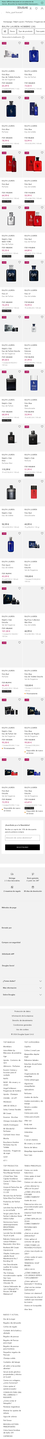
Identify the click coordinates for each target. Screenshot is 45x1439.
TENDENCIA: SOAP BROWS (31, 1264)
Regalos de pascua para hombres (11, 1347)
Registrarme (22, 847)
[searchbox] (22, 12)
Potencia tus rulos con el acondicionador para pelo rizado (33, 1206)
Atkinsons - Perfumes (11, 1066)
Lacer (5, 1157)
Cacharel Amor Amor (11, 1135)
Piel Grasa (7, 1420)
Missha (6, 1138)
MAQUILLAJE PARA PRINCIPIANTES (11, 1425)
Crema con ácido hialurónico (31, 1171)
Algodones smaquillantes (29, 1085)
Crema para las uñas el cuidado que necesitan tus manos (33, 1299)
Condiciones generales (22, 1025)
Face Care (28, 1155)
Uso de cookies (22, 1030)
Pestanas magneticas (11, 1407)
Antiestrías (28, 1132)
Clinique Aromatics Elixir (12, 1121)
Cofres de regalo (10, 1327)
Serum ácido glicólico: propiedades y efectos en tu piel (12, 1374)
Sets (26, 1070)
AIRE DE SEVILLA (10, 1106)
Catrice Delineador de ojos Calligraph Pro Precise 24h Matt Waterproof (12, 1290)
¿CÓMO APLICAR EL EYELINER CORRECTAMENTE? (32, 1194)
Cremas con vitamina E (33, 1293)
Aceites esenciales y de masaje (33, 1102)
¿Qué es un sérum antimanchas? (31, 1234)
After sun (28, 1121)
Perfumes (29, 22)
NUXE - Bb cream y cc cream (11, 1083)
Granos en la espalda (33, 1306)
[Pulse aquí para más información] (42, 3)
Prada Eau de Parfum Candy (11, 1203)
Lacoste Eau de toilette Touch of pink (12, 1234)
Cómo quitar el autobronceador (9, 1387)
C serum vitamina (31, 1140)
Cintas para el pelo (31, 1117)
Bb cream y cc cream (32, 1144)
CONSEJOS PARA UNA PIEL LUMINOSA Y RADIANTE (12, 1394)
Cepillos (27, 1047)
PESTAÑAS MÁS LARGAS (30, 1228)
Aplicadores (29, 1090)
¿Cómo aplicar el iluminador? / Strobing (33, 1282)
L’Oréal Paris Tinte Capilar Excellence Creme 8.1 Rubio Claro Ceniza (12, 1180)
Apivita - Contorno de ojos (12, 1061)
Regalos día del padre (12, 1323)
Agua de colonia (10, 1417)
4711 (5, 1161)
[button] (22, 981)
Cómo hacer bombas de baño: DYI (11, 1431)
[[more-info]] (13, 37)
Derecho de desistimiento (22, 1020)
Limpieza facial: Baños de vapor (33, 1214)
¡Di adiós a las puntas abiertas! (12, 1367)
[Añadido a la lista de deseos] (19, 43)
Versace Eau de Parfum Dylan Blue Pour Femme (12, 1197)
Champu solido (9, 1358)
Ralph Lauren (19, 22)
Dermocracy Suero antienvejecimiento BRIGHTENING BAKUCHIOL (10, 1226)
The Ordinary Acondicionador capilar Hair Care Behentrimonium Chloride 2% (12, 1278)
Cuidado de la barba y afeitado (12, 1332)
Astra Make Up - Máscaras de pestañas (12, 1051)
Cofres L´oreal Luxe (32, 1050)
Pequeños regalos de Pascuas (11, 1353)
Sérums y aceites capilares (31, 1108)
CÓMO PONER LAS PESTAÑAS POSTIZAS (32, 1246)
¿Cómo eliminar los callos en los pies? (31, 1187)
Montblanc (7, 1047)
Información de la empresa (22, 1016)
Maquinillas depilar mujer (31, 1055)
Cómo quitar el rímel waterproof (32, 1177)
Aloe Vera (28, 1309)
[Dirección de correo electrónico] (22, 838)
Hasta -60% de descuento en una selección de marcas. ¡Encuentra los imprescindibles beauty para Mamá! (19, 3)
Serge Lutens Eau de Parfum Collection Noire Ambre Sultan (12, 1216)
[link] (11, 66)
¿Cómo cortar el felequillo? (9, 1402)
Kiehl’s (5, 1079)
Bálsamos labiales (31, 1060)
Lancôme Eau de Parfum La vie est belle (12, 1209)
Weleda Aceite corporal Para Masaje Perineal (12, 1171)
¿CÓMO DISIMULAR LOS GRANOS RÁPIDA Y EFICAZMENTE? (33, 1275)
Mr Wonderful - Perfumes (9, 1130)
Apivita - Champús (10, 1094)
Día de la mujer (9, 1319)
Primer (26, 1136)
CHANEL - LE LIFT (10, 1098)
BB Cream (7, 1113)
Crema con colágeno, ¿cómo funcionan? (12, 1381)
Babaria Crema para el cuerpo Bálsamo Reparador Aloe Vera (12, 1241)
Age (5, 1056)
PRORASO (7, 1102)
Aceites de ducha (31, 1097)
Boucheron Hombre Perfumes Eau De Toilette (11, 1144)
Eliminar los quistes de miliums (12, 1412)
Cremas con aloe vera (33, 1182)
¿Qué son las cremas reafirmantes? (32, 1288)
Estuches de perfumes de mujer (33, 1065)
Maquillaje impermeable (33, 1151)
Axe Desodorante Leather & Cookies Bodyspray (10, 1267)
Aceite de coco (30, 1200)
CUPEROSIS (7, 1436)
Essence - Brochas (10, 1117)
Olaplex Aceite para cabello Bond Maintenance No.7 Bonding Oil (11, 1257)
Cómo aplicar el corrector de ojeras (32, 1240)
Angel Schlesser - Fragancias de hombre (12, 1089)
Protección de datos (22, 1011)
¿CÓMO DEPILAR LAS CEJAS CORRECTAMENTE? (33, 1221)
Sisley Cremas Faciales (12, 1110)
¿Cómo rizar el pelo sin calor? (33, 1252)
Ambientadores (30, 1128)
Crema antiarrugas (31, 1080)
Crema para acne (31, 1113)
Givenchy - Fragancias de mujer (12, 1152)
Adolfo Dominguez (10, 1125)
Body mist (28, 1125)
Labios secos (29, 1269)
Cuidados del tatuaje (11, 1362)
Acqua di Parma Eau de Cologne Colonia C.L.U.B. (12, 1189)
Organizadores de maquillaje (31, 1075)
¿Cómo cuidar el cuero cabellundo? (33, 1258)
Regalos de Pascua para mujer (10, 1341)
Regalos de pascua (11, 1337)
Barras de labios (30, 1147)
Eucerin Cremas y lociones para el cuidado (10, 1072)
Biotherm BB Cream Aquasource (11, 1249)
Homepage (7, 22)
